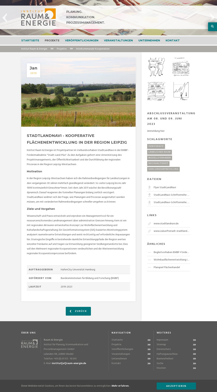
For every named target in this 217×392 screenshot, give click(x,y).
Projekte (52, 40)
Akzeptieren (176, 386)
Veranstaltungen (118, 40)
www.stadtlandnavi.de (166, 224)
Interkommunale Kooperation (93, 49)
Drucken (161, 368)
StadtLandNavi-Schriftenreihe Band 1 (172, 195)
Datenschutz (164, 349)
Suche (160, 363)
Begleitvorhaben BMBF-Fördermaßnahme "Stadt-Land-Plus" (172, 252)
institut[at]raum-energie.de (69, 363)
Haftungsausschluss (167, 354)
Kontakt (173, 40)
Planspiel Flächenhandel (167, 267)
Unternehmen (149, 40)
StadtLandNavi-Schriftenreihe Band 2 (172, 202)
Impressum (162, 340)
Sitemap (161, 344)
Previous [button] (4, 17)
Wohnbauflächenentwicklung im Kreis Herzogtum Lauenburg (172, 260)
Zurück (78, 311)
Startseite (30, 40)
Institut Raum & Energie (34, 49)
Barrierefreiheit (165, 359)
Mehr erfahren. (120, 386)
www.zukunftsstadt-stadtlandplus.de (172, 231)
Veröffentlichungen (81, 40)
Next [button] (212, 17)
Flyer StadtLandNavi (165, 187)
